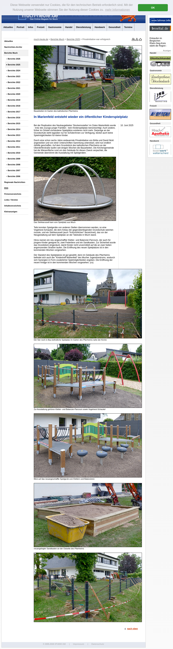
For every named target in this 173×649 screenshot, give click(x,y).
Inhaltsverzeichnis (12, 206)
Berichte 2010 (14, 153)
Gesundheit (114, 27)
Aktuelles (8, 27)
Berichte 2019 (14, 100)
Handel (68, 27)
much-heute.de (41, 39)
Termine (128, 27)
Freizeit (41, 27)
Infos (30, 27)
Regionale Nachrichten (14, 182)
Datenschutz (98, 644)
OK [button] (153, 7)
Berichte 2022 (14, 82)
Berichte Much (11, 53)
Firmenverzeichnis (12, 194)
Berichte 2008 (14, 164)
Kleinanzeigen (10, 212)
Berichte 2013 (14, 135)
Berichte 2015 (14, 123)
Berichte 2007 (14, 170)
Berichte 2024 (14, 70)
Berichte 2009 (14, 159)
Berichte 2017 (14, 112)
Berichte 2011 (14, 147)
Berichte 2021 (14, 88)
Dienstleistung (83, 27)
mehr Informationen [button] (117, 9)
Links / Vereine (11, 200)
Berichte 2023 (14, 76)
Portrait (20, 27)
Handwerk (100, 27)
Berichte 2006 (14, 176)
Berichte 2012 (14, 141)
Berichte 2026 (14, 59)
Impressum (78, 644)
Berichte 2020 (14, 94)
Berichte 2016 (14, 117)
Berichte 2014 (14, 129)
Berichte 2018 (14, 106)
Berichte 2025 (14, 65)
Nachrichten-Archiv (13, 47)
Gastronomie (54, 27)
